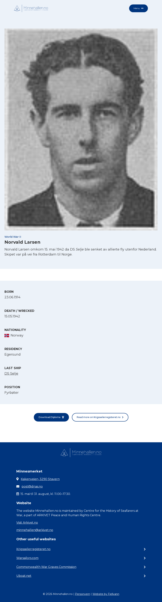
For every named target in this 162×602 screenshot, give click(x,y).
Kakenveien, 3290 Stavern (40, 479)
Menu (138, 8)
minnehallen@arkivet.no (34, 530)
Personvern (82, 594)
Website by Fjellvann (106, 594)
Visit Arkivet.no (27, 522)
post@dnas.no (32, 486)
